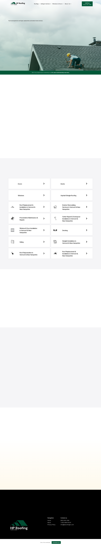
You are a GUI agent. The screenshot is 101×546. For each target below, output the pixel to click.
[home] (18, 4)
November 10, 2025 (14, 465)
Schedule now (56, 542)
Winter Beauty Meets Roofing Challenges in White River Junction (50, 471)
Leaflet (34, 147)
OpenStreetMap (39, 147)
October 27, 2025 (71, 465)
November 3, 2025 (42, 465)
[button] (36, 4)
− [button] (10, 107)
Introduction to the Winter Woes (77, 470)
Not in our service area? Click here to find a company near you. (50, 95)
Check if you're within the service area (28, 105)
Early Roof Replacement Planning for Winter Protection (21, 470)
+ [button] (10, 105)
